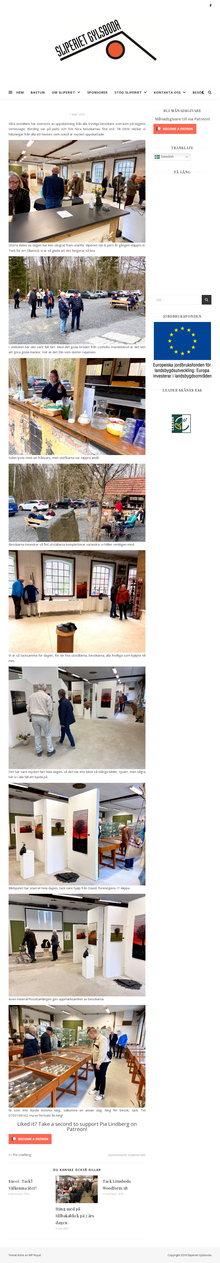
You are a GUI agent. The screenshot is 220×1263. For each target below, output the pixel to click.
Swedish (164, 156)
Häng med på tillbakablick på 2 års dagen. (75, 1215)
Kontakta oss (167, 92)
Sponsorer (97, 92)
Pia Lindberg (22, 1155)
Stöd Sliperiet (128, 92)
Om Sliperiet (63, 92)
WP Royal (35, 1255)
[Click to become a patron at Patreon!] (77, 1139)
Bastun (38, 92)
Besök (198, 92)
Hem (20, 92)
